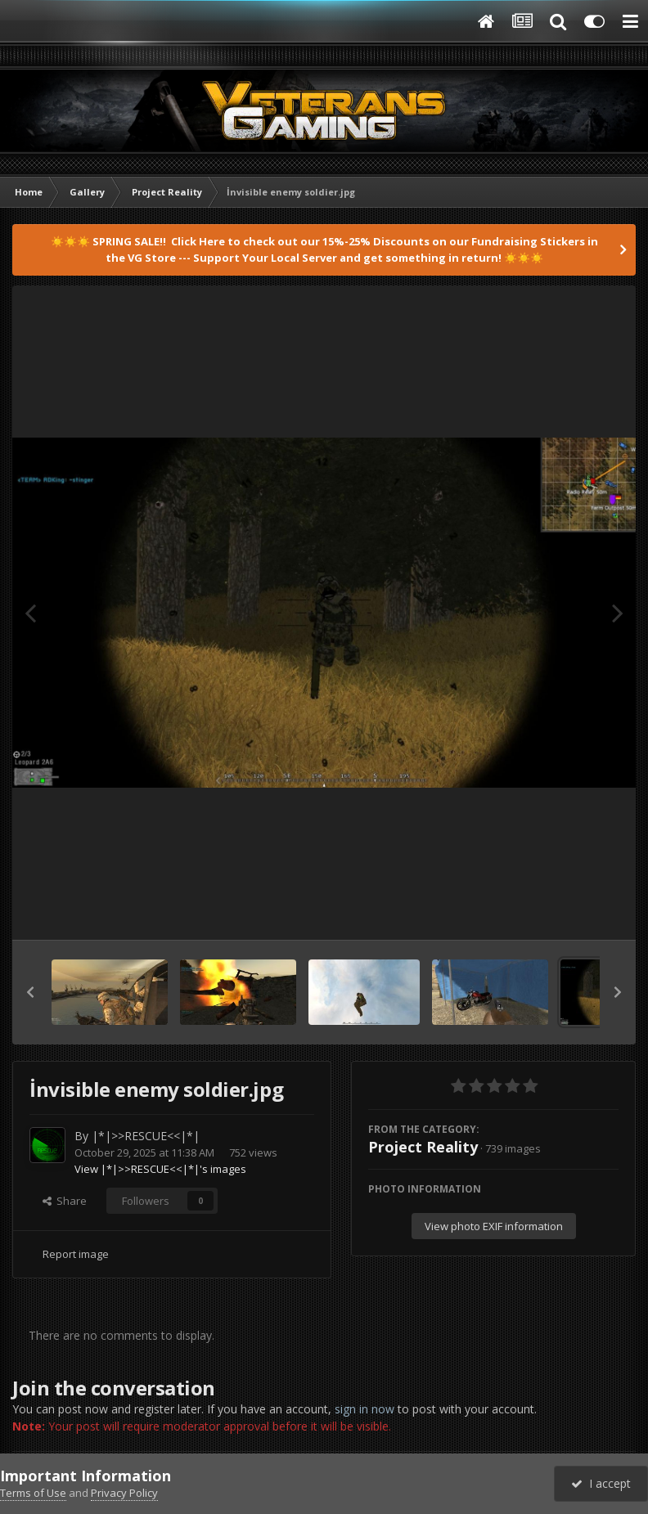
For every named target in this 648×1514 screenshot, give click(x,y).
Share (65, 1200)
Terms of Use (33, 1492)
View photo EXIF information (494, 1226)
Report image (76, 1254)
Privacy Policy (124, 1492)
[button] (30, 992)
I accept (601, 1483)
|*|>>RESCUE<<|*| (146, 1135)
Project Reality (423, 1147)
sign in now (364, 1409)
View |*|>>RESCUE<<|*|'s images (160, 1168)
